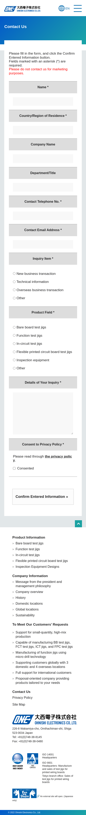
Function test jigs (27, 335)
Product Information (28, 537)
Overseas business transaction (38, 290)
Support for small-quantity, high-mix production (41, 634)
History (21, 597)
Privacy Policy (22, 697)
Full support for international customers (43, 672)
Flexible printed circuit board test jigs (40, 352)
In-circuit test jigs (27, 344)
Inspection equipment (31, 360)
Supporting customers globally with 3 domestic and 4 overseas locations (42, 665)
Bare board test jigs (29, 327)
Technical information (31, 282)
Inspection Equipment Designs (37, 566)
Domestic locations (29, 603)
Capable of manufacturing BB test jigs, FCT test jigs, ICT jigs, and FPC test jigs (44, 644)
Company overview (29, 592)
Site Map (18, 704)
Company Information (30, 576)
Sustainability (25, 615)
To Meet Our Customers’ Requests (40, 624)
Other (19, 298)
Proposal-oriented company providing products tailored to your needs (42, 680)
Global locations (27, 609)
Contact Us (21, 692)
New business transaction (34, 274)
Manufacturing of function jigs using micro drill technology (41, 654)
